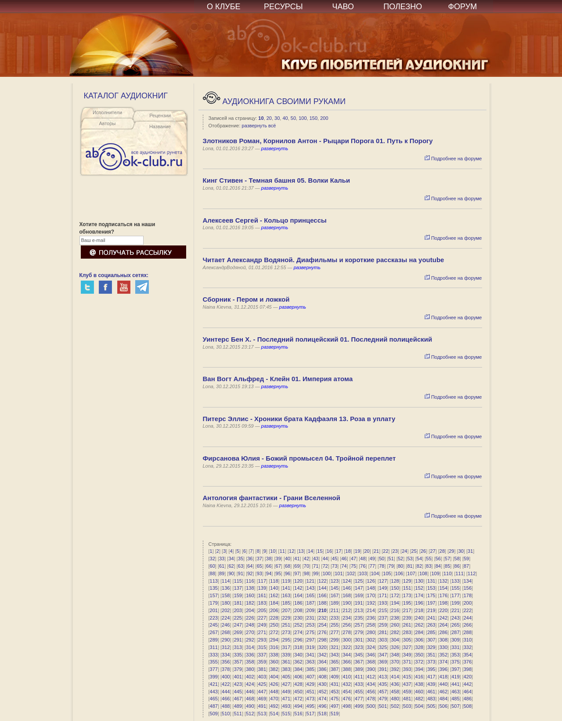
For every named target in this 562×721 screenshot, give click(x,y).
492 (274, 706)
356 (226, 661)
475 (335, 698)
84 (438, 566)
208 (298, 610)
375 (455, 661)
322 (346, 647)
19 (357, 551)
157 (214, 595)
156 (468, 588)
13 (301, 551)
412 (371, 676)
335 (238, 654)
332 (468, 647)
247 (238, 624)
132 (443, 581)
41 (296, 558)
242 (443, 617)
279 (359, 632)
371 (407, 661)
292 (250, 639)
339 (286, 654)
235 (359, 617)
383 (286, 669)
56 (438, 558)
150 (313, 118)
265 (455, 624)
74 (343, 566)
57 (447, 558)
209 (310, 610)
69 (296, 566)
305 (407, 639)
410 (346, 676)
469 (262, 698)
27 (432, 551)
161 (262, 595)
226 (250, 617)
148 (371, 588)
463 (455, 691)
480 (395, 698)
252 (298, 624)
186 (298, 603)
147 (359, 588)
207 (286, 610)
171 (383, 595)
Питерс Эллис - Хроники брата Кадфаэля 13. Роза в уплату (299, 418)
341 (310, 654)
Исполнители (107, 112)
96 (287, 573)
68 (287, 566)
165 (310, 595)
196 (419, 603)
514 (274, 713)
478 (371, 698)
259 (383, 624)
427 (286, 684)
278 (346, 632)
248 (250, 624)
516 (298, 713)
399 (214, 676)
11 (282, 551)
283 (407, 632)
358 (250, 661)
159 (238, 595)
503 (407, 706)
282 (395, 632)
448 (274, 691)
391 (383, 669)
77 (372, 566)
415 (407, 676)
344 (346, 654)
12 (291, 551)
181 (238, 603)
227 (262, 617)
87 (466, 566)
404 (274, 676)
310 (468, 639)
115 (238, 581)
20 (269, 118)
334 (226, 654)
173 (407, 595)
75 (353, 566)
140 (274, 588)
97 (296, 573)
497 (335, 706)
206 (274, 610)
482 (419, 698)
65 (259, 566)
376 (468, 661)
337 (262, 654)
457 (383, 691)
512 (250, 713)
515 (286, 713)
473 (310, 698)
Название (160, 126)
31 (470, 551)
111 (459, 573)
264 (443, 624)
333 (214, 654)
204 (250, 610)
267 (214, 632)
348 (395, 654)
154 (443, 588)
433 (359, 684)
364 (322, 661)
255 (335, 624)
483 (431, 698)
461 (431, 691)
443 (214, 691)
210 (322, 610)
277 (335, 632)
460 (419, 691)
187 (310, 603)
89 (221, 573)
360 (274, 661)
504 (419, 706)
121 (310, 581)
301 (359, 639)
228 (274, 617)
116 (250, 581)
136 (226, 588)
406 (298, 676)
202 (226, 610)
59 (466, 558)
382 (274, 669)
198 (443, 603)
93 (259, 573)
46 (343, 558)
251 (286, 624)
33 (221, 558)
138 (250, 588)
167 (335, 595)
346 (371, 654)
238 (395, 617)
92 (249, 573)
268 (226, 632)
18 (348, 551)
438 (419, 684)
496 (322, 706)
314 (250, 647)
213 (359, 610)
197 (431, 603)
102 (351, 573)
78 (381, 566)
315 (262, 647)
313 (238, 647)
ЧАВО (343, 6)
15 (319, 551)
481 (407, 698)
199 (455, 603)
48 (362, 558)
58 (457, 558)
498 (346, 706)
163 (286, 595)
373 (431, 661)
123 (335, 581)
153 (431, 588)
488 (226, 706)
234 (346, 617)
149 (383, 588)
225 (238, 617)
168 (346, 595)
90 (231, 573)
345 (359, 654)
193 (383, 603)
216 (395, 610)
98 (306, 573)
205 (262, 610)
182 (250, 603)
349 (407, 654)
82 (419, 566)
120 (298, 581)
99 (315, 573)
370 (395, 661)
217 (407, 610)
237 (383, 617)
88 (212, 573)
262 (419, 624)
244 (468, 617)
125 (359, 581)
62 (231, 566)
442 (468, 684)
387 (335, 669)
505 (431, 706)
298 (322, 639)
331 (455, 647)
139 (262, 588)
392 (395, 669)
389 (359, 669)
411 (359, 676)
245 (214, 624)
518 (322, 713)
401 (238, 676)
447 (262, 691)
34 (231, 558)
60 (212, 566)
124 (346, 581)
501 (383, 706)
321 (335, 647)
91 (240, 573)
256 (346, 624)
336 (250, 654)
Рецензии (160, 115)
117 (262, 581)
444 (226, 691)
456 (371, 691)
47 (353, 558)
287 (455, 632)
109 (435, 573)
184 (274, 603)
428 (298, 684)
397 (455, 669)
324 (371, 647)
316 (274, 647)
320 (322, 647)
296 (298, 639)
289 (214, 639)
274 (298, 632)
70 (306, 566)
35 (240, 558)
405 (286, 676)
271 (262, 632)
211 (335, 610)
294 (274, 639)
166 (322, 595)
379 (238, 669)
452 (322, 691)
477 (359, 698)
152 (419, 588)
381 (262, 669)
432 (346, 684)
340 (298, 654)
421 (214, 684)
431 (335, 684)
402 (250, 676)
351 (431, 654)
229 (286, 617)
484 (443, 698)
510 (226, 713)
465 (214, 698)
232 (322, 617)
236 (371, 617)
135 (214, 588)
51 (391, 558)
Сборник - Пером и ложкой (246, 299)
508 (468, 706)
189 (335, 603)
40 (285, 118)
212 (346, 610)
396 (443, 669)
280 (371, 632)
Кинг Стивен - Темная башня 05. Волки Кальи (276, 180)
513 (262, 713)
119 (286, 581)
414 (395, 676)
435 (383, 684)
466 (226, 698)
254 (322, 624)
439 (431, 684)
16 (329, 551)
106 (399, 573)
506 (443, 706)
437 (407, 684)
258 (371, 624)
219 (431, 610)
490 (250, 706)
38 (268, 558)
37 (259, 558)
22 (385, 551)
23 (395, 551)
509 (214, 713)
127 (383, 581)
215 (383, 610)
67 (278, 566)
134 (468, 581)
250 (274, 624)
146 (346, 588)
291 (238, 639)
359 (262, 661)
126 (371, 581)
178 (468, 595)
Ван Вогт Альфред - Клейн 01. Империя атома (278, 378)
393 (407, 669)
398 (468, 669)
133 (455, 581)
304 (395, 639)
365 (335, 661)
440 (443, 684)
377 (214, 669)
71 (315, 566)
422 (226, 684)
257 (359, 624)
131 (431, 581)
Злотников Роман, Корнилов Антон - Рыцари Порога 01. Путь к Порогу (318, 140)
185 (286, 603)
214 (371, 610)
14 (310, 551)
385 (310, 669)
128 (395, 581)
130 (419, 581)
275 (310, 632)
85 (447, 566)
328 (419, 647)
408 (322, 676)
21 (376, 551)
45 (334, 558)
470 (274, 698)
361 (286, 661)
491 (262, 706)
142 (298, 588)
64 (249, 566)
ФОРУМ (462, 6)
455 (359, 691)
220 (443, 610)
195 (407, 603)
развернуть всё (259, 125)
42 (306, 558)
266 (468, 624)
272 (274, 632)
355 (214, 661)
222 (468, 610)
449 (286, 691)
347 (383, 654)
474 (322, 698)
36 (249, 558)
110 (447, 573)
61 (221, 566)
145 (335, 588)
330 (443, 647)
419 (455, 676)
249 (262, 624)
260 (395, 624)
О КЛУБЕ (224, 6)
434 (371, 684)
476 (346, 698)
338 (274, 654)
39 (278, 558)
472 (298, 698)
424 (250, 684)
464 (468, 691)
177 (455, 595)
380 (250, 669)
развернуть (274, 148)
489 (238, 706)
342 (322, 654)
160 (250, 595)
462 (443, 691)
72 (325, 566)
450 (298, 691)
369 (383, 661)
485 (455, 698)
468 (250, 698)
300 (346, 639)
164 (298, 595)
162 (274, 595)
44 (325, 558)
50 (293, 118)
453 (335, 691)
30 (277, 118)
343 (335, 654)
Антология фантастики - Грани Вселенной (271, 497)
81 (409, 566)
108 (423, 573)
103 (363, 573)
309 (455, 639)
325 (383, 647)
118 (274, 581)
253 (310, 624)
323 (359, 647)
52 (400, 558)
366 (346, 661)
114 (226, 581)
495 (310, 706)
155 (455, 588)
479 (383, 698)
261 (407, 624)
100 (302, 118)
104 (375, 573)
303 (383, 639)
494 (298, 706)
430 (322, 684)
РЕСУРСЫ (283, 6)
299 (335, 639)
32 (212, 558)
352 (443, 654)
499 (359, 706)
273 (286, 632)
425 (262, 684)
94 (268, 573)
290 (226, 639)
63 (240, 566)
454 (346, 691)
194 (395, 603)
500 (371, 706)
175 (431, 595)
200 (324, 118)
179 (214, 603)
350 (419, 654)
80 (400, 566)
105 (387, 573)
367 (359, 661)
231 (310, 617)
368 (371, 661)
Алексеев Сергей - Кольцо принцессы (265, 220)
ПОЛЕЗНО (402, 6)
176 (443, 595)
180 (226, 603)
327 (407, 647)
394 (419, 669)
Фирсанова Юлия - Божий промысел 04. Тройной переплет (299, 458)
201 (214, 610)
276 (322, 632)
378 (226, 669)
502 (395, 706)
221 (455, 610)
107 (411, 573)
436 (395, 684)
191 (359, 603)
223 (214, 617)
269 (238, 632)
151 (407, 588)
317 (286, 647)
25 (414, 551)
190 (346, 603)
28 (442, 551)
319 (310, 647)
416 (419, 676)
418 (443, 676)
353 (455, 654)
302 (371, 639)
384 (298, 669)
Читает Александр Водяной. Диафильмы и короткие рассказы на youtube (323, 259)
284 (419, 632)
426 (274, 684)
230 (298, 617)
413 (383, 676)
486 (468, 698)
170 (371, 595)
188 (322, 603)
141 (286, 588)
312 (226, 647)
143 (310, 588)
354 (468, 654)
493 (286, 706)
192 (371, 603)
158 (226, 595)
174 (419, 595)
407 (310, 676)
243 (455, 617)
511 (238, 713)
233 (335, 617)
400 (226, 676)
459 (407, 691)
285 (431, 632)
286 (443, 632)
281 (383, 632)
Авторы (107, 123)
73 (334, 566)
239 (407, 617)
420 (468, 676)
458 (395, 691)
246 (226, 624)
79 (391, 566)
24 (404, 551)
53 (409, 558)
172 (395, 595)
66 (268, 566)
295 (286, 639)
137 (238, 588)
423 (238, 684)
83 (428, 566)
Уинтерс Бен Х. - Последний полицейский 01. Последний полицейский (317, 339)
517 (310, 713)
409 (335, 676)
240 (419, 617)
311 (214, 647)
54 (419, 558)
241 (431, 617)
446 (250, 691)
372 (419, 661)
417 (431, 676)
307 (431, 639)
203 (238, 610)
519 (335, 713)
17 (338, 551)
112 (472, 573)
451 (310, 691)
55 (428, 558)
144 (322, 588)
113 (214, 581)
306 (419, 639)
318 (298, 647)
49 (372, 558)
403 (262, 676)
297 (310, 639)
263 (431, 624)
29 (451, 551)
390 (371, 669)
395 (431, 669)
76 (362, 566)
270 (250, 632)
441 (455, 684)
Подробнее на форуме (453, 158)
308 (443, 639)
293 (262, 639)
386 (322, 669)
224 (226, 617)
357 (238, 661)
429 (310, 684)
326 (395, 647)
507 (455, 706)
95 (278, 573)
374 (443, 661)
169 (359, 595)
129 (407, 581)
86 (457, 566)
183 (262, 603)
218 (419, 610)
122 (322, 581)
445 (238, 691)
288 (468, 632)
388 (346, 669)
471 (286, 698)
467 (238, 698)
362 (298, 661)
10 (260, 118)
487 (214, 706)
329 (431, 647)
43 (315, 558)
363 (310, 661)
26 (423, 551)
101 (338, 573)
